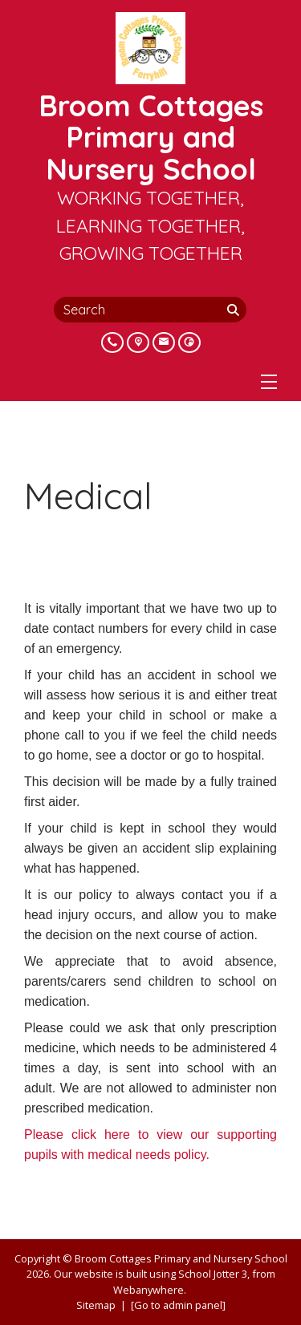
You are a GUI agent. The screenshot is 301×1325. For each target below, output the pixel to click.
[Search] (235, 309)
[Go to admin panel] (178, 1305)
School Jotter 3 (212, 1273)
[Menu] (269, 382)
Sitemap (96, 1305)
